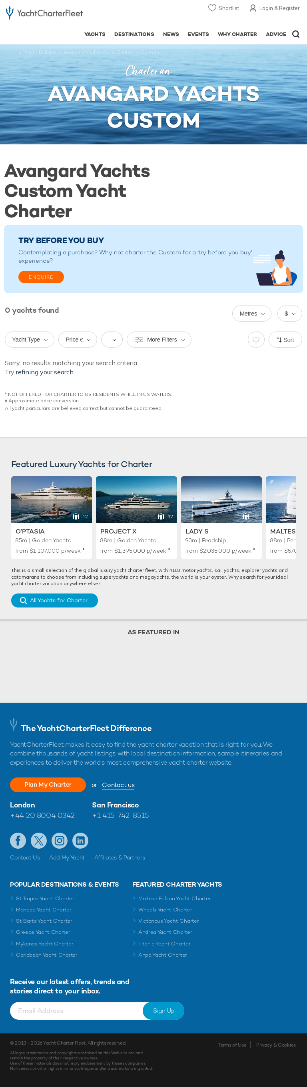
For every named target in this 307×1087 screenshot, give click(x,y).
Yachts (95, 34)
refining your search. (45, 372)
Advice (276, 34)
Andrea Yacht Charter (165, 932)
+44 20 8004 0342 (42, 815)
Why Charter (237, 34)
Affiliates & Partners (119, 857)
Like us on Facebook (18, 841)
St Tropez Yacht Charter (45, 898)
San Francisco (115, 804)
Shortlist (229, 8)
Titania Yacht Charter (164, 943)
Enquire (41, 277)
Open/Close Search (296, 34)
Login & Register (279, 8)
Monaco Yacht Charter (44, 909)
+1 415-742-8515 (120, 815)
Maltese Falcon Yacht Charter (174, 898)
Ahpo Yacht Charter (162, 954)
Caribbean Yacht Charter (47, 954)
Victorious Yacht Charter (168, 920)
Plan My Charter (48, 784)
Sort (288, 339)
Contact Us (25, 857)
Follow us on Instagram (60, 841)
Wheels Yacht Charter (165, 909)
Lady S (197, 531)
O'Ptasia (30, 531)
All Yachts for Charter (59, 600)
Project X (118, 531)
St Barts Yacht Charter (44, 920)
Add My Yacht (67, 857)
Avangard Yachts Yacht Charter (99, 52)
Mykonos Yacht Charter (44, 943)
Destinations (134, 34)
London (22, 804)
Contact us (118, 785)
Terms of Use (232, 1045)
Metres (248, 313)
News (171, 34)
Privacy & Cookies (276, 1045)
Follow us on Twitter (39, 841)
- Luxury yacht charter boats (44, 14)
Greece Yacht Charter (43, 932)
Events (198, 34)
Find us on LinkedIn (80, 841)
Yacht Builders (40, 52)
